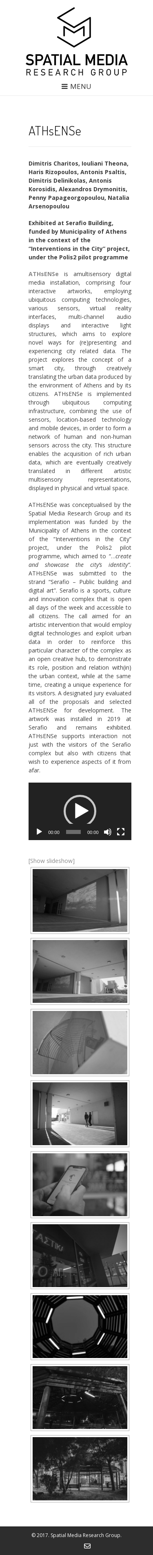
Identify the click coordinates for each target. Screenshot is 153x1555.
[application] (80, 811)
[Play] (39, 832)
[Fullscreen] (121, 832)
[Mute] (108, 832)
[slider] (73, 832)
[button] (80, 811)
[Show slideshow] (52, 861)
